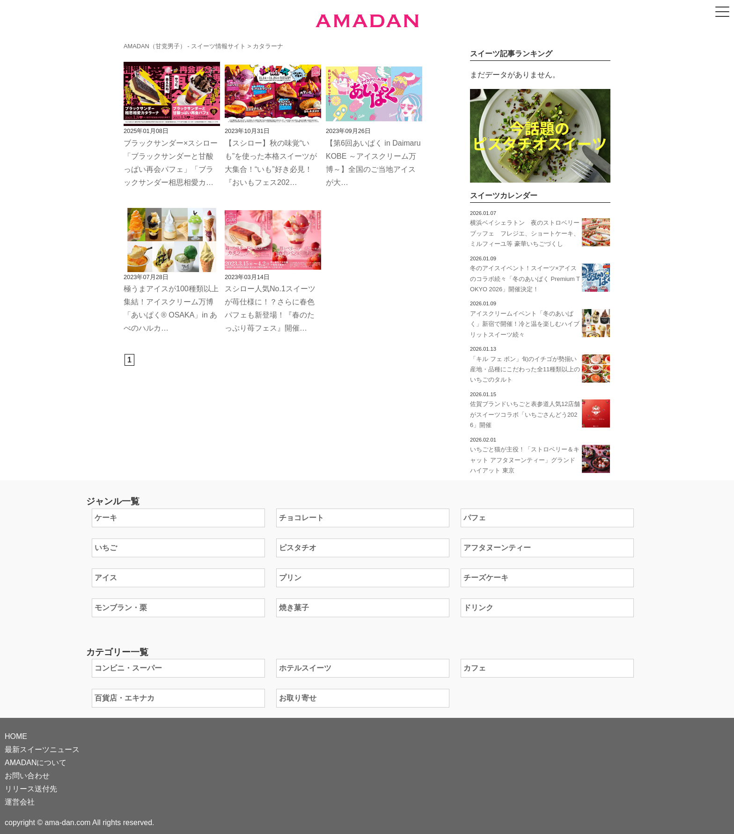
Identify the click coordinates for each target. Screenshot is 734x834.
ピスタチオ (297, 548)
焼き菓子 (294, 608)
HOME (16, 736)
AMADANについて (35, 763)
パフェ (474, 518)
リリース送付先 (31, 789)
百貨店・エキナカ (124, 698)
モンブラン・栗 (121, 608)
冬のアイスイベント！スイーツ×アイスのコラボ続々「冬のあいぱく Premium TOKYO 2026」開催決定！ (525, 279)
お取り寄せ (297, 698)
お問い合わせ (27, 776)
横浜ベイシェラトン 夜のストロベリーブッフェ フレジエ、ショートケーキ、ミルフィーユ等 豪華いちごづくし (525, 233)
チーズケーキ (485, 578)
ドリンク (478, 608)
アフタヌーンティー (497, 548)
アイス (106, 578)
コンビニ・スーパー (128, 668)
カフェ (474, 668)
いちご (106, 548)
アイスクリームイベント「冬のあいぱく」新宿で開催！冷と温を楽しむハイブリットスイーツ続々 (525, 324)
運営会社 (20, 802)
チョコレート (301, 518)
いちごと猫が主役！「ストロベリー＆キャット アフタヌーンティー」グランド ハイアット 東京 (525, 460)
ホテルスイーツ (305, 668)
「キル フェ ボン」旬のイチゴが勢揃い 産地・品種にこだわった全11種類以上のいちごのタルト (526, 369)
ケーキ (106, 518)
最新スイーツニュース (42, 749)
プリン (290, 578)
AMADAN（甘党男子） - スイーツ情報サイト (185, 46)
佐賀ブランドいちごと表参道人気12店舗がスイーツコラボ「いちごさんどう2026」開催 (525, 414)
